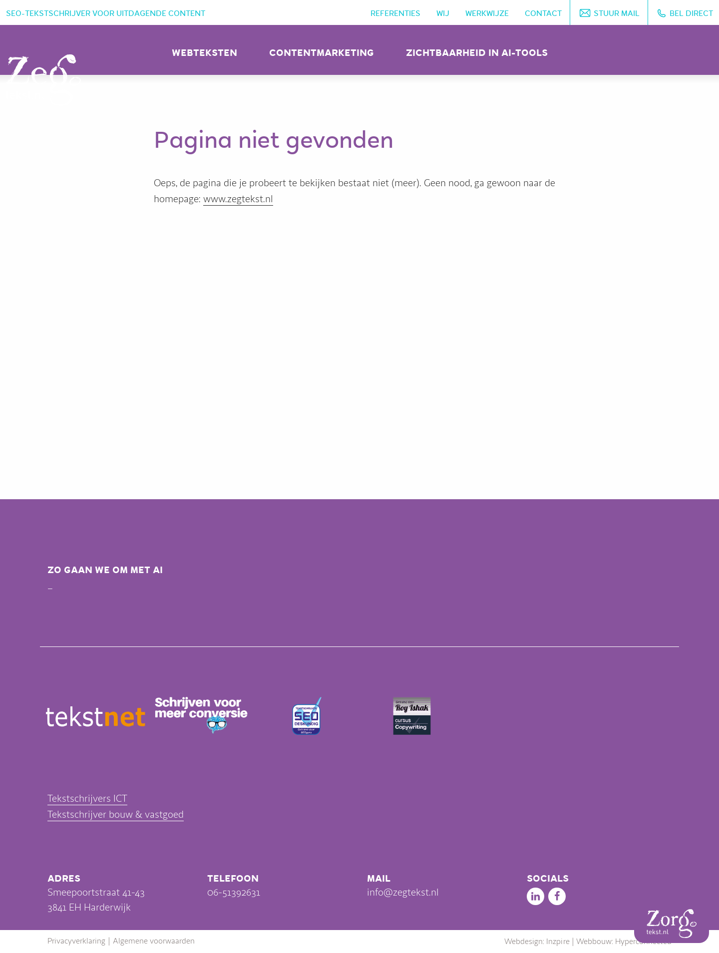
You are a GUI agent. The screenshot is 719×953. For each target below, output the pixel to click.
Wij (442, 13)
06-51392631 (233, 892)
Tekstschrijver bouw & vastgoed (115, 814)
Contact (543, 13)
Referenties (395, 13)
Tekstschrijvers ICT (87, 798)
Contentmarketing (321, 53)
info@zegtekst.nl (403, 892)
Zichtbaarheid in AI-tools (477, 53)
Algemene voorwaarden (154, 941)
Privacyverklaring (76, 941)
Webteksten (204, 53)
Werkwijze (487, 13)
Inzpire (558, 942)
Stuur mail (617, 13)
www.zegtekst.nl (238, 199)
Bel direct (691, 13)
